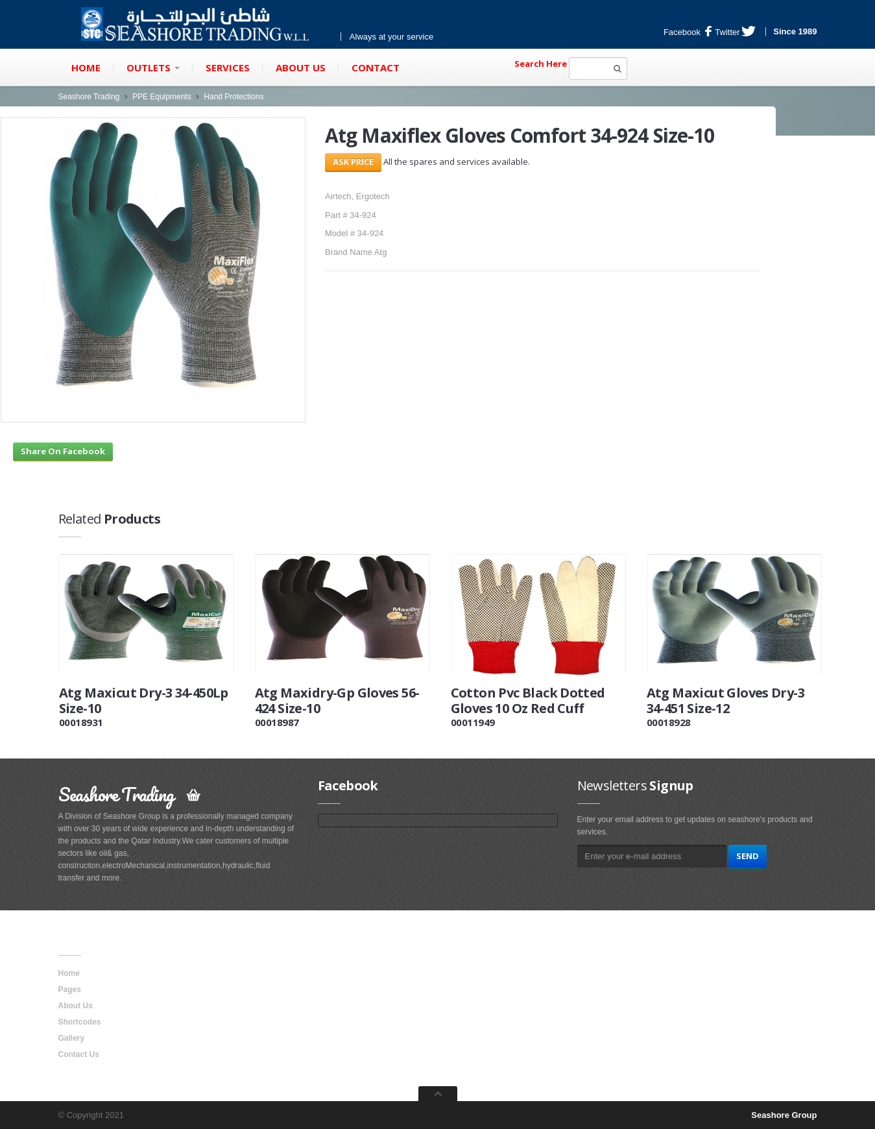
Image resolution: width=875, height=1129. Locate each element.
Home (86, 67)
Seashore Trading (89, 96)
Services (228, 67)
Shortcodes (79, 1021)
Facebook (688, 32)
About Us (301, 67)
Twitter (735, 32)
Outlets (153, 67)
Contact (376, 67)
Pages (69, 989)
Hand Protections (233, 96)
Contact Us (78, 1054)
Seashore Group (784, 1115)
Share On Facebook (63, 451)
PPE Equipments (161, 96)
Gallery (71, 1038)
